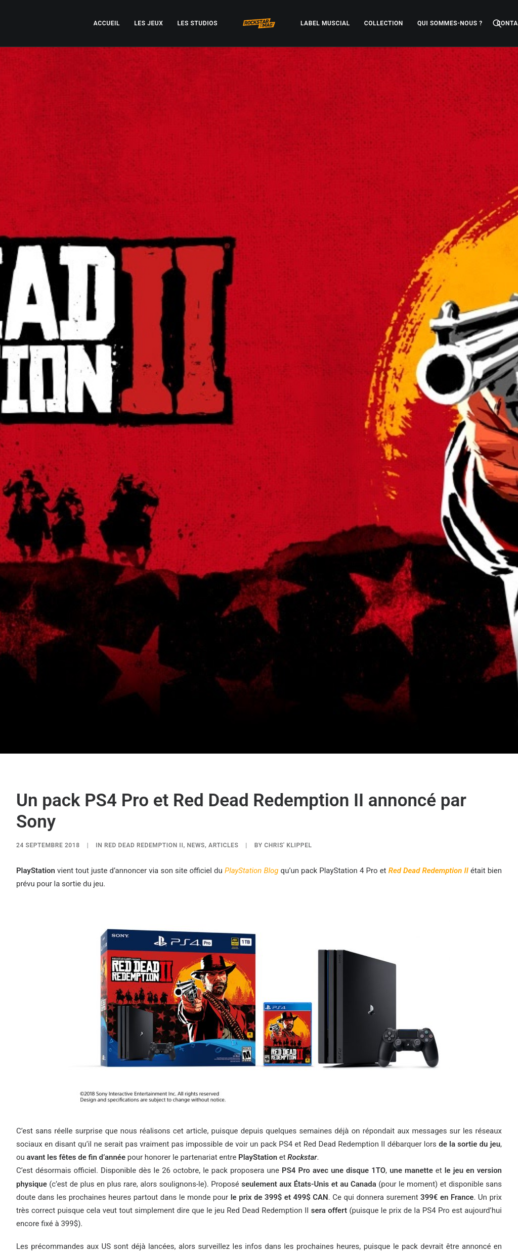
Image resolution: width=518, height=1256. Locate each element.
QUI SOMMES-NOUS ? (450, 23)
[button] (497, 23)
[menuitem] (107, 23)
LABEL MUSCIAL (325, 23)
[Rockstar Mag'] (259, 23)
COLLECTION (383, 23)
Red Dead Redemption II (143, 693)
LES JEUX (148, 23)
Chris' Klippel (288, 693)
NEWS (196, 693)
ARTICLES (223, 693)
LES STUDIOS (197, 23)
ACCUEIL (107, 23)
